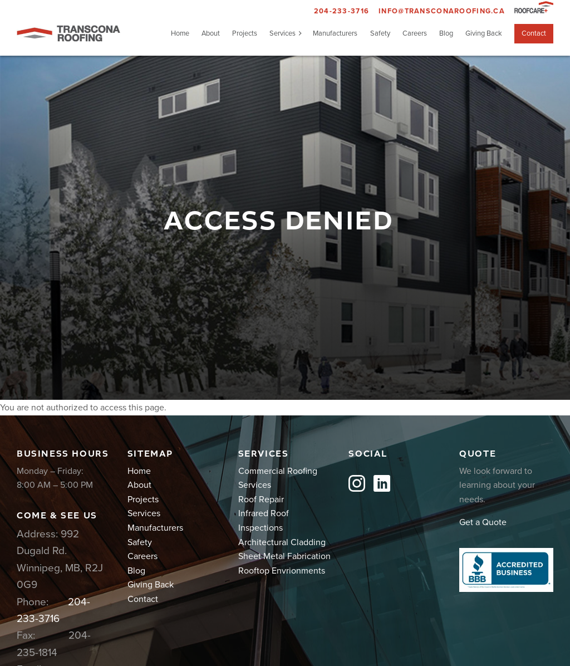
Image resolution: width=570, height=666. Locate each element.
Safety (380, 33)
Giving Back (483, 33)
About (211, 33)
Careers (414, 33)
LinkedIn (382, 483)
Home (180, 33)
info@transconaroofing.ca (442, 11)
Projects (244, 33)
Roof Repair (261, 499)
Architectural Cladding (282, 542)
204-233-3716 (341, 11)
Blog (446, 33)
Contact (534, 33)
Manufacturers (335, 33)
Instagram (356, 483)
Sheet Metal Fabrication (284, 556)
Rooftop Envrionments (281, 570)
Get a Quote (483, 522)
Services (282, 33)
